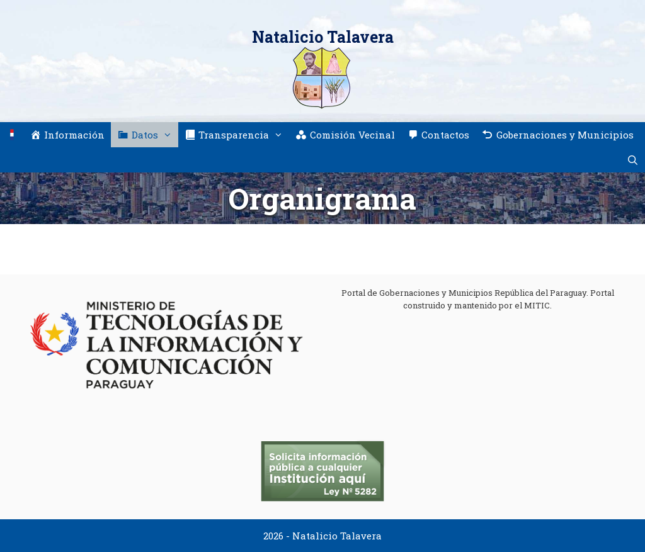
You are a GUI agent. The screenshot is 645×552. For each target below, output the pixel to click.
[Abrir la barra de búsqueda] (632, 159)
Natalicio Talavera (323, 36)
